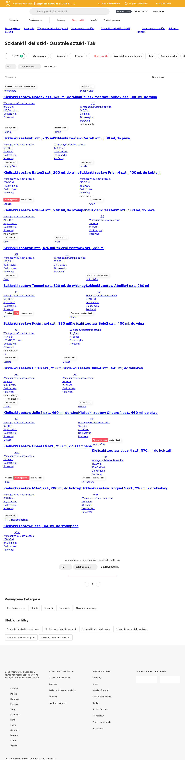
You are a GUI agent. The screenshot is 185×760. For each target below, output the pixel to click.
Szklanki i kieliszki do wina (96, 629)
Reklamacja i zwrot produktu (62, 690)
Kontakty (96, 677)
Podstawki (64, 608)
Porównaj (8, 117)
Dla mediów (98, 715)
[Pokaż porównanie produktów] (171, 11)
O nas (95, 684)
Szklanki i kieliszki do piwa (21, 637)
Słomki (34, 608)
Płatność (53, 696)
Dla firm (96, 703)
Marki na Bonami (100, 690)
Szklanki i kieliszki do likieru (55, 637)
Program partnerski (101, 722)
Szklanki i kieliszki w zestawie (23, 629)
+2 (4, 354)
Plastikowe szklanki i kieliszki (60, 629)
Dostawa (53, 684)
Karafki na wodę (16, 608)
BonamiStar (97, 728)
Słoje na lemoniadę (86, 608)
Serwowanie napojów (82, 28)
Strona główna (12, 28)
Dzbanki (48, 608)
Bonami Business (100, 709)
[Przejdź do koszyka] (178, 11)
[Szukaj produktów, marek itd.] (73, 11)
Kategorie (29, 28)
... (138, 28)
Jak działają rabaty (57, 703)
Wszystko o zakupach (59, 677)
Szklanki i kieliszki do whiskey (132, 629)
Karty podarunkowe (102, 696)
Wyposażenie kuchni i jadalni (52, 28)
